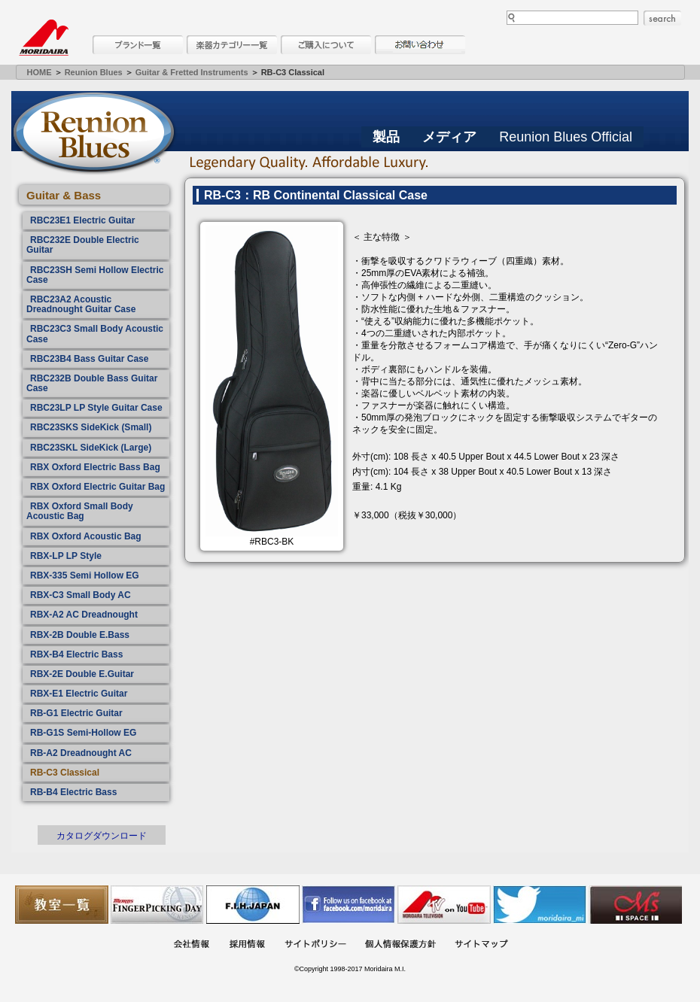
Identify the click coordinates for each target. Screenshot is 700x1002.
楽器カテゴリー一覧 (232, 44)
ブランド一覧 (138, 44)
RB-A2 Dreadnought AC (81, 753)
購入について (326, 44)
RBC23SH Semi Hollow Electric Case (94, 275)
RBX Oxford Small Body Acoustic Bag (79, 511)
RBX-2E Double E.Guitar (82, 674)
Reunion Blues (94, 72)
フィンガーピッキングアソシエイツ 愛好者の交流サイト (157, 904)
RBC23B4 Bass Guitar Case (89, 359)
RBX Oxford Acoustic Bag (86, 536)
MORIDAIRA (43, 38)
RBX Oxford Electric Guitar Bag (97, 486)
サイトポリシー (315, 945)
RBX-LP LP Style (66, 556)
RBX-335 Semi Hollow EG (84, 575)
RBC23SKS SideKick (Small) (90, 427)
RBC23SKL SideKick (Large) (90, 447)
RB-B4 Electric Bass (73, 792)
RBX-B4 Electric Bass (76, 654)
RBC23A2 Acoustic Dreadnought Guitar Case (80, 304)
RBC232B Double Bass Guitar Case (91, 383)
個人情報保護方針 (400, 945)
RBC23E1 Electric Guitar (82, 220)
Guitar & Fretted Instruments (191, 72)
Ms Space (635, 904)
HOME (39, 72)
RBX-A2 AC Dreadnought (84, 614)
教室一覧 (61, 904)
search (662, 18)
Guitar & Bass (63, 195)
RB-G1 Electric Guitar (76, 713)
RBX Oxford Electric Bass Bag (95, 467)
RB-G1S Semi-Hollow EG (83, 732)
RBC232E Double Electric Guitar (82, 245)
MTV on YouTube (444, 904)
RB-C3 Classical (64, 772)
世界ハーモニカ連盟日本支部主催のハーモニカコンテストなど (253, 904)
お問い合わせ (420, 44)
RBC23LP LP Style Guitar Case (96, 407)
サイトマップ (481, 945)
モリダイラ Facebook (348, 904)
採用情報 (246, 945)
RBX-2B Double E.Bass (79, 635)
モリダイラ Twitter (539, 904)
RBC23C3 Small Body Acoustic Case (94, 333)
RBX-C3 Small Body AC (80, 595)
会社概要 (191, 945)
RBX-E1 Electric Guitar (78, 693)
